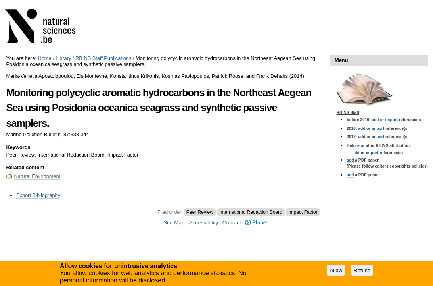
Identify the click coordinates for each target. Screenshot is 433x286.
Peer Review (199, 212)
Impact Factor (302, 212)
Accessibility (203, 223)
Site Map (174, 223)
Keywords (18, 147)
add (375, 120)
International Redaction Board (250, 212)
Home (44, 58)
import (391, 120)
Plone (256, 223)
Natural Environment (37, 176)
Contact (231, 223)
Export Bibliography (38, 195)
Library (63, 58)
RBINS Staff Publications (103, 58)
